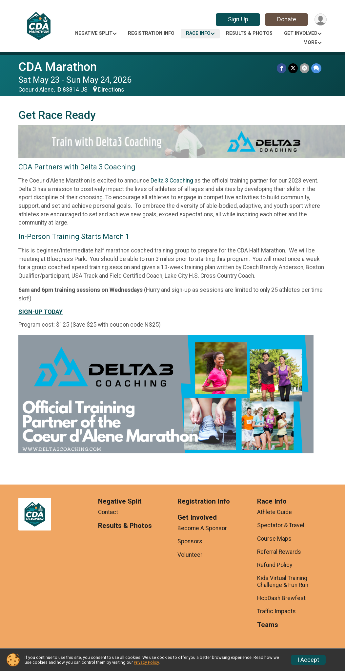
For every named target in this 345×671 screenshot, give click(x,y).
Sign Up (238, 19)
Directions (111, 89)
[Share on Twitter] (293, 68)
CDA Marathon (57, 67)
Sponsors (189, 541)
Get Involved (300, 33)
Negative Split (93, 33)
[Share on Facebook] (281, 68)
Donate (286, 19)
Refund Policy (274, 565)
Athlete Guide (274, 512)
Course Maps (274, 538)
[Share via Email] (304, 68)
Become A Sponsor (202, 528)
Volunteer (189, 555)
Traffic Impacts (276, 611)
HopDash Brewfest (281, 598)
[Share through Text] (316, 68)
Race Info (198, 33)
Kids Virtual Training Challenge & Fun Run (282, 581)
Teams (267, 625)
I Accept (308, 660)
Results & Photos (249, 33)
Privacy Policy (146, 662)
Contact (108, 512)
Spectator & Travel (280, 525)
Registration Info (151, 33)
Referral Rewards (279, 552)
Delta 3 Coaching (172, 180)
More (310, 42)
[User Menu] (321, 19)
